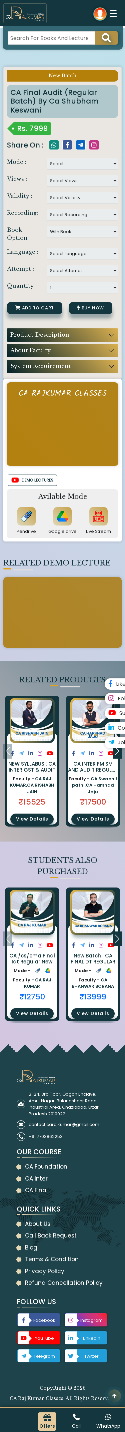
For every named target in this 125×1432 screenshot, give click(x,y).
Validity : (19, 195)
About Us (37, 1224)
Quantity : (22, 285)
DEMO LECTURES (32, 480)
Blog (31, 1248)
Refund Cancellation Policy (64, 1283)
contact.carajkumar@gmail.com (64, 1124)
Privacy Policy (44, 1271)
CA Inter (36, 1179)
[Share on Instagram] (40, 753)
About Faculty (30, 350)
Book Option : (19, 233)
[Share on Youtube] (50, 753)
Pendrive (26, 531)
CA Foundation (46, 1167)
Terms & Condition (52, 1259)
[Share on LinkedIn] (30, 753)
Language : (22, 251)
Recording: (22, 212)
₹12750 (32, 996)
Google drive (62, 531)
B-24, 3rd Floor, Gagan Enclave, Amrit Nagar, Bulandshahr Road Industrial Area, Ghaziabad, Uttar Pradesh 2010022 (64, 1104)
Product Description (39, 334)
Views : (17, 179)
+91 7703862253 (46, 1136)
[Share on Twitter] (21, 753)
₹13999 (92, 996)
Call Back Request (51, 1236)
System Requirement (40, 366)
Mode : (16, 162)
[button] (29, 735)
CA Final (36, 1190)
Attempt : (20, 268)
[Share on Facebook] (12, 753)
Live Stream (98, 531)
